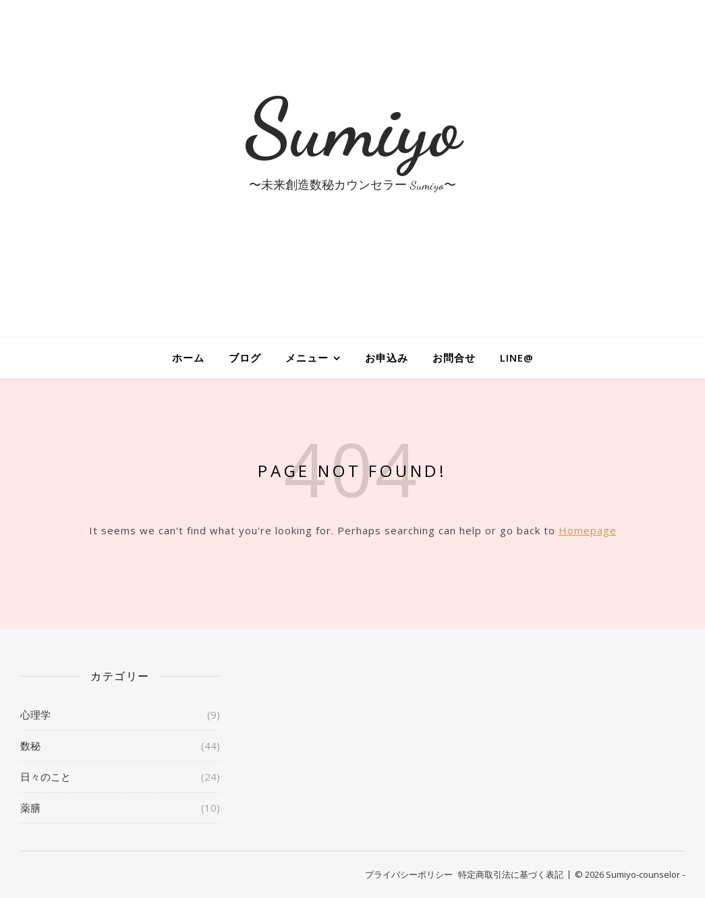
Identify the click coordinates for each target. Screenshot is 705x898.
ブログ (245, 357)
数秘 (30, 745)
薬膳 (30, 807)
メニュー (307, 357)
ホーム (188, 357)
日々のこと (45, 776)
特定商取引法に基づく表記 (510, 874)
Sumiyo (352, 128)
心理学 (35, 714)
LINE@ (517, 357)
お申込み (386, 357)
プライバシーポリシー (409, 874)
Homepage (588, 530)
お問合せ (454, 357)
